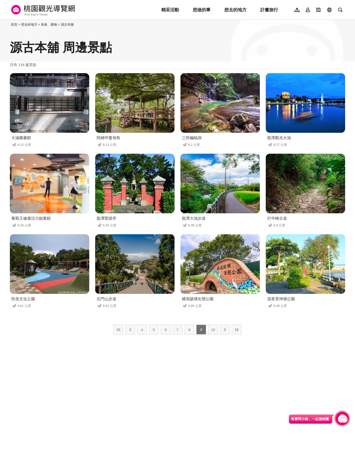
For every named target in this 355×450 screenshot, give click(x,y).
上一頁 (130, 329)
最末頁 (237, 329)
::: (8, 24)
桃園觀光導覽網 (42, 10)
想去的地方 (235, 9)
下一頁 (225, 329)
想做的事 (202, 9)
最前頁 (118, 329)
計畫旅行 (269, 9)
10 (213, 330)
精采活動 (170, 9)
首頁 (14, 24)
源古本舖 (67, 24)
